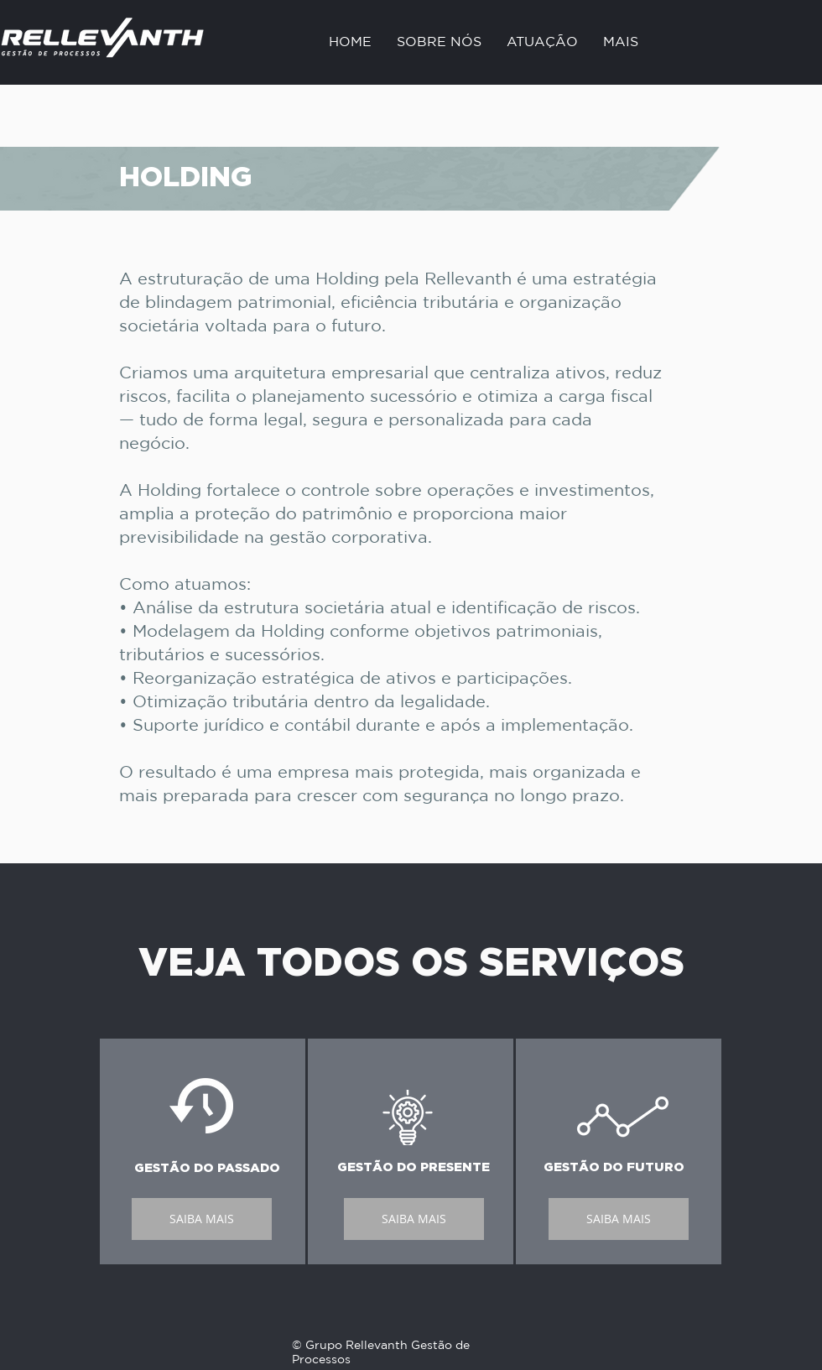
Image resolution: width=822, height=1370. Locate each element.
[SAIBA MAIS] (202, 1219)
